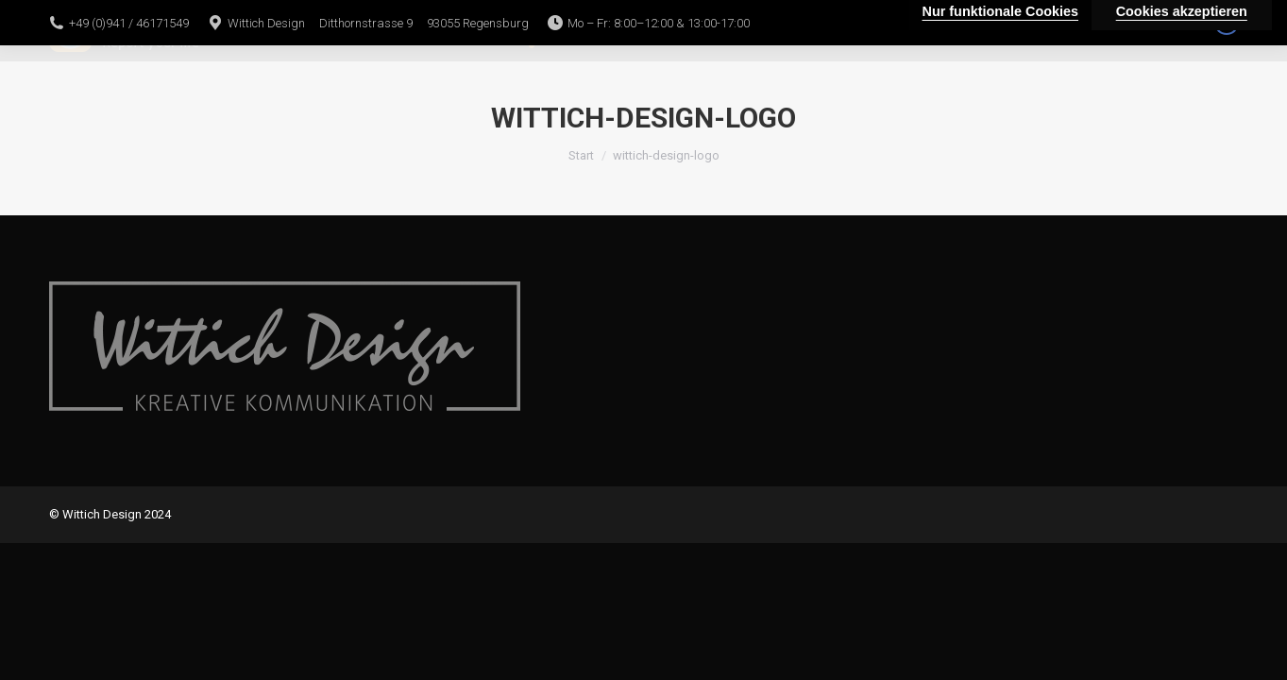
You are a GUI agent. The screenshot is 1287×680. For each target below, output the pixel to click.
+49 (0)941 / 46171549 (129, 23)
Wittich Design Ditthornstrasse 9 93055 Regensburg (378, 23)
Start (581, 155)
